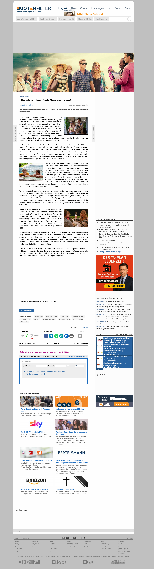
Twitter (17, 552)
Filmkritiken (44, 556)
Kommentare (26, 310)
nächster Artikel (80, 343)
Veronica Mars (78, 319)
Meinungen (97, 8)
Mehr (128, 8)
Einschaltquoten (66, 556)
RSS (16, 543)
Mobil (17, 546)
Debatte (86, 543)
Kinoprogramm (105, 556)
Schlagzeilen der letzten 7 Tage (110, 252)
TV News (58, 556)
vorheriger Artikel (27, 343)
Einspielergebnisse (106, 546)
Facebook (18, 550)
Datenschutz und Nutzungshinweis (123, 549)
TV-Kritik (86, 545)
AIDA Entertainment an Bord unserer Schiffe (110, 352)
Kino (109, 8)
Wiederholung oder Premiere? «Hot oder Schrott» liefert (113, 323)
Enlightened (65, 316)
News (74, 8)
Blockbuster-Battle (106, 548)
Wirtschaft (52, 546)
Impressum (121, 553)
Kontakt (120, 546)
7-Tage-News (18, 548)
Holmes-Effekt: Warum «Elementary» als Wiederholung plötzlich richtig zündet (113, 230)
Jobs (119, 545)
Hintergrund (35, 543)
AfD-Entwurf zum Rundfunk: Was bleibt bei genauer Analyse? (112, 328)
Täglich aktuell (71, 546)
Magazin (63, 8)
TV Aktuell (27, 556)
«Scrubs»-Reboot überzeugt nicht (112, 319)
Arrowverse (39, 316)
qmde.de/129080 (83, 328)
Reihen (34, 545)
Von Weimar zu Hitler (26, 19)
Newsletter (18, 545)
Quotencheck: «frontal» (107, 240)
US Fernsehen (51, 556)
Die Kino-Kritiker (105, 545)
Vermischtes (53, 545)
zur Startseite (53, 343)
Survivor (36, 319)
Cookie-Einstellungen (124, 551)
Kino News (20, 556)
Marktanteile (70, 545)
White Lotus (24, 322)
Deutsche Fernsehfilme (117, 556)
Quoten (84, 8)
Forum (118, 8)
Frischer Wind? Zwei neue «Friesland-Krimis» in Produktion (115, 244)
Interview (34, 546)
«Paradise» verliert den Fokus (110, 302)
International (53, 548)
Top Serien (127, 556)
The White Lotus (64, 319)
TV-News (52, 543)
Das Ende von (101, 19)
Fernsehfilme (88, 556)
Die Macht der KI (66, 19)
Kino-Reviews (87, 546)
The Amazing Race (48, 319)
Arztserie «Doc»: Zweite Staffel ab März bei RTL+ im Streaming (114, 226)
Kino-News (104, 543)
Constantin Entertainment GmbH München (113, 340)
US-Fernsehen (53, 552)
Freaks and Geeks (78, 316)
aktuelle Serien (97, 556)
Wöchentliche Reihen (72, 543)
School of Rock (25, 319)
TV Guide (74, 556)
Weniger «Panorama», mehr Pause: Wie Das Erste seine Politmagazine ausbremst (113, 310)
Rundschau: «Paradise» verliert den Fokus (113, 223)
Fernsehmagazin (35, 556)
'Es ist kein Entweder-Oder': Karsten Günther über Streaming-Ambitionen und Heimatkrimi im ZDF (115, 236)
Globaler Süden (85, 19)
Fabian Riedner (27, 105)
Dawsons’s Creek (52, 316)
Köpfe (51, 550)
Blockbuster (80, 556)
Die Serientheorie (48, 19)
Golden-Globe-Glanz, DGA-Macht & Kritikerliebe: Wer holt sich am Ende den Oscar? (113, 315)
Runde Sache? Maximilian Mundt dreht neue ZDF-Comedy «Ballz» (114, 248)
